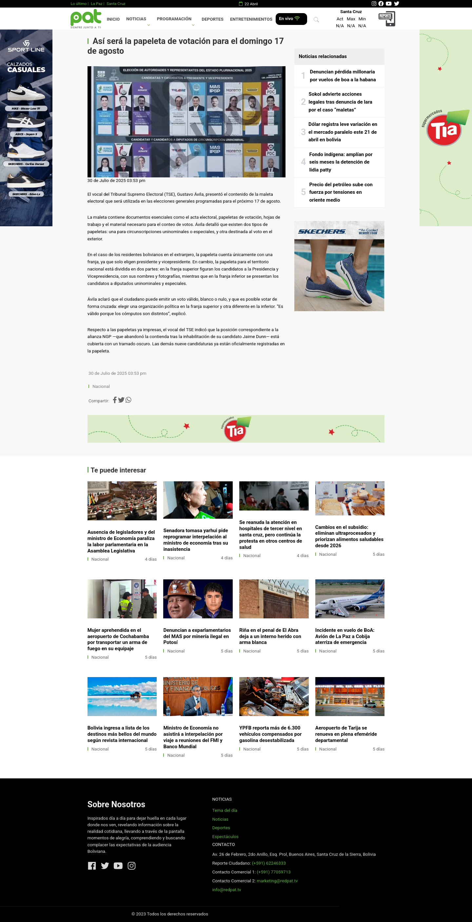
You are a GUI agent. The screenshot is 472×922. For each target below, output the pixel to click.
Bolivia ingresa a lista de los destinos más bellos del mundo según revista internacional (122, 734)
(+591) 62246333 (269, 863)
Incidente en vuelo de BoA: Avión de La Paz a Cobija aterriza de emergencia (345, 636)
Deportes (213, 19)
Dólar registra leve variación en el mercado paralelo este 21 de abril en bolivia (342, 132)
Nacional (101, 386)
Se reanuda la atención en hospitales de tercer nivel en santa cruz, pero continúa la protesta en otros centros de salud (270, 534)
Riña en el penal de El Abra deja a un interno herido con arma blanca (270, 636)
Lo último (78, 3)
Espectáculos (225, 836)
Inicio (113, 19)
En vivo (289, 18)
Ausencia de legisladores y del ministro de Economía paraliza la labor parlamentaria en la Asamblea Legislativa (121, 541)
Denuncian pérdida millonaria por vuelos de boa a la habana (343, 76)
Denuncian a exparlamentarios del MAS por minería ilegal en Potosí (197, 636)
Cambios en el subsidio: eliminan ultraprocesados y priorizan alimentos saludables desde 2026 (349, 536)
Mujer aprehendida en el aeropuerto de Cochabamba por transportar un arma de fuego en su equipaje (118, 639)
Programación (174, 18)
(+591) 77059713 (273, 872)
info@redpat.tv (226, 889)
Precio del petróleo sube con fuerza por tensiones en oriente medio (340, 192)
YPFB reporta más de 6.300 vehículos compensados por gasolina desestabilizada (270, 734)
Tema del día (224, 810)
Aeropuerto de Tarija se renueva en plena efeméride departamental (346, 734)
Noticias (136, 18)
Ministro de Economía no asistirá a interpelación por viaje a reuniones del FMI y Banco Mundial (193, 737)
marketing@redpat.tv (277, 880)
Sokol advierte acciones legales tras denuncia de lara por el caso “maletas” (340, 101)
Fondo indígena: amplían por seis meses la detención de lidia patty (341, 162)
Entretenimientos (251, 19)
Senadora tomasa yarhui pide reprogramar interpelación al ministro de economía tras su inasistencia (195, 540)
